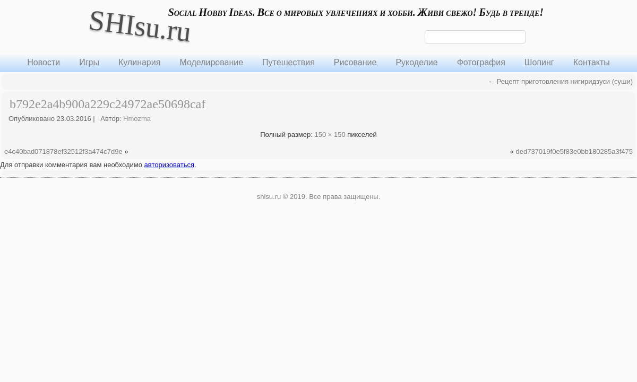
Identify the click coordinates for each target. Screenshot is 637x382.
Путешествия (288, 62)
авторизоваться (169, 165)
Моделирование (211, 62)
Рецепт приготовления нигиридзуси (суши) (560, 81)
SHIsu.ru (140, 26)
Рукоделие (416, 62)
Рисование (355, 62)
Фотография (481, 62)
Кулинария (139, 62)
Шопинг (539, 62)
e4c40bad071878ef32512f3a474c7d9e (63, 151)
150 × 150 (329, 134)
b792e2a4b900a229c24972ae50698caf (107, 104)
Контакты (591, 62)
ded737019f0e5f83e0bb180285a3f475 (574, 151)
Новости (43, 62)
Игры (89, 62)
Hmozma (137, 119)
